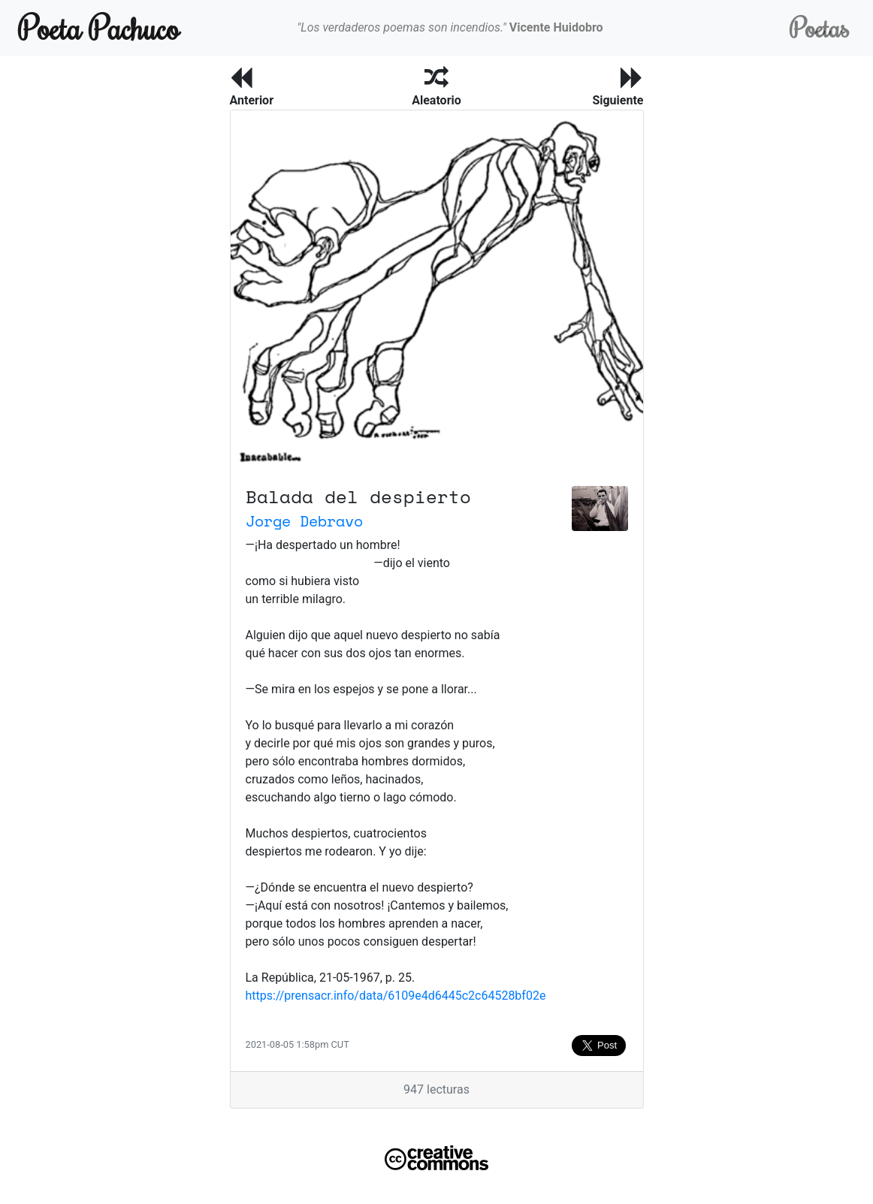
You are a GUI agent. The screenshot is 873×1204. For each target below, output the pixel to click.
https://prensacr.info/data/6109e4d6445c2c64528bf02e (396, 995)
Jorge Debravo (304, 521)
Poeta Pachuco (99, 27)
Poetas (819, 27)
